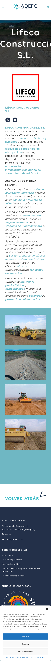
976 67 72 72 (10, 534)
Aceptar (25, 636)
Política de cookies (12, 657)
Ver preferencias (25, 651)
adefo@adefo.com (14, 539)
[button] (47, 609)
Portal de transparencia (13, 575)
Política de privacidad (28, 657)
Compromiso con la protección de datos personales (21, 570)
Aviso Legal (41, 657)
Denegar (26, 644)
